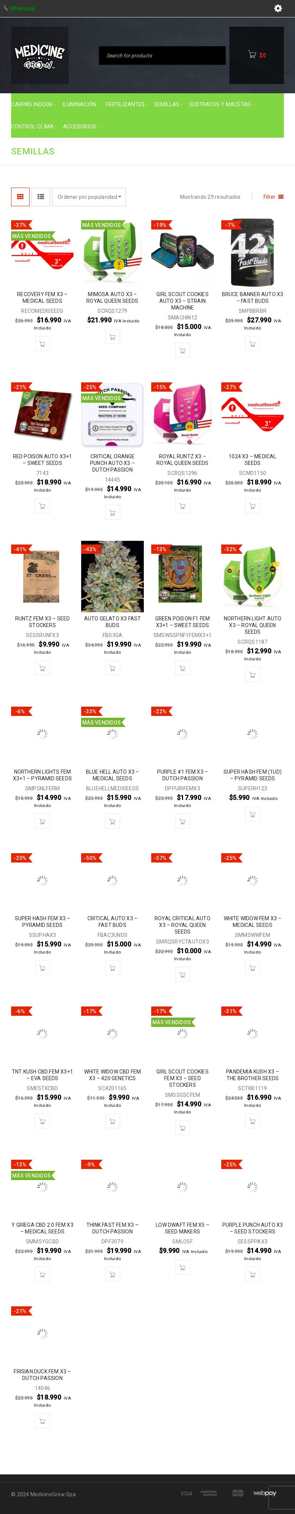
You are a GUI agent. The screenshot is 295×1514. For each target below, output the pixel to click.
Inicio (165, 151)
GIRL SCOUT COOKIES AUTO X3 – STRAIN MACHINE (182, 301)
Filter (269, 197)
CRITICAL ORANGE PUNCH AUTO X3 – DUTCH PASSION (112, 463)
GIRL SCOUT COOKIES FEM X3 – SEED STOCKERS (182, 1078)
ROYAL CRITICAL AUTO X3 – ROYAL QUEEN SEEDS (183, 925)
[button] (42, 343)
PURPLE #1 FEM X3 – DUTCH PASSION (182, 775)
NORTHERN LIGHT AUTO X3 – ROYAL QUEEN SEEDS (253, 625)
